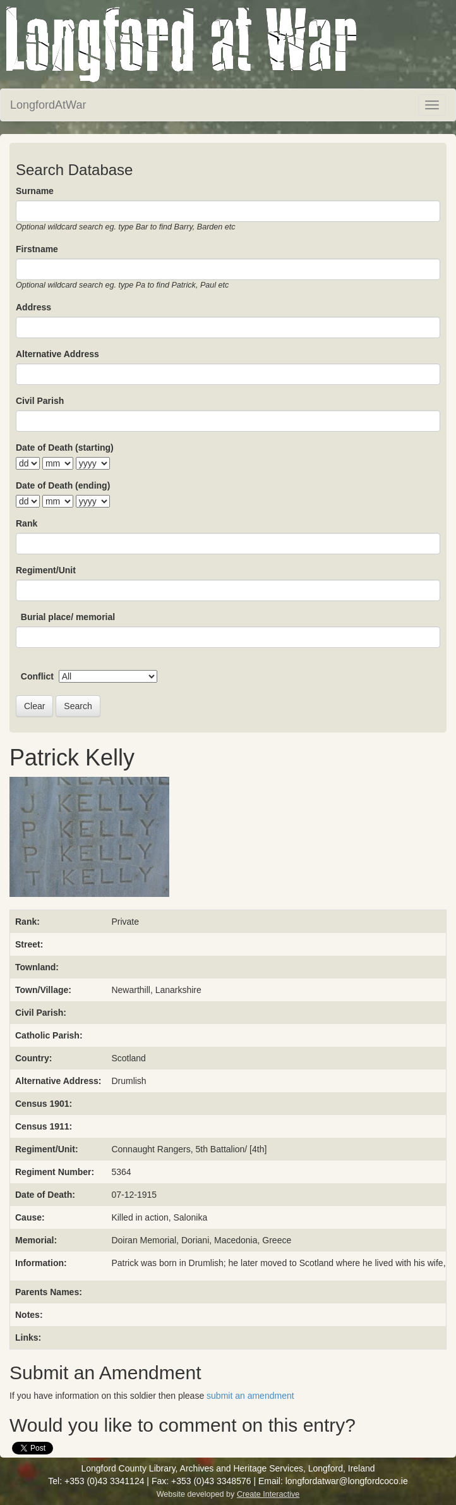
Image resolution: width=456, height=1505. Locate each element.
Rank (26, 523)
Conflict (37, 676)
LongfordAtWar (48, 105)
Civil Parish (40, 401)
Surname (35, 191)
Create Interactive (268, 1494)
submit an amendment (250, 1396)
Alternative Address (57, 354)
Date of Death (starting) (65, 447)
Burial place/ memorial (68, 617)
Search (78, 706)
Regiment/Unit (46, 570)
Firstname (37, 249)
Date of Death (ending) (63, 485)
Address (33, 307)
